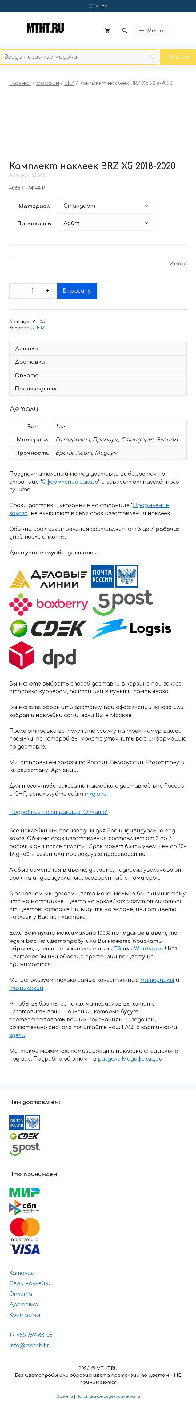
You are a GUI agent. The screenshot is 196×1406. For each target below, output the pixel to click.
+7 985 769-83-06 (31, 1335)
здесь (17, 1035)
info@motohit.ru (31, 1346)
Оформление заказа (70, 482)
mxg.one (95, 794)
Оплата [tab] (27, 375)
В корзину (77, 291)
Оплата (20, 1294)
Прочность (34, 224)
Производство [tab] (37, 389)
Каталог (21, 1273)
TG (117, 949)
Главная (20, 83)
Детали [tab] (26, 349)
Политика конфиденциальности (108, 1397)
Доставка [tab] (30, 362)
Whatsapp (148, 949)
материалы (157, 980)
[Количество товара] (32, 291)
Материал (34, 206)
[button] (124, 31)
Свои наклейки (30, 1284)
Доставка (23, 1305)
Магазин (47, 83)
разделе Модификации (130, 1059)
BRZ (69, 83)
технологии (26, 988)
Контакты (24, 1315)
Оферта (64, 1397)
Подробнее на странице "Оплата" (58, 812)
